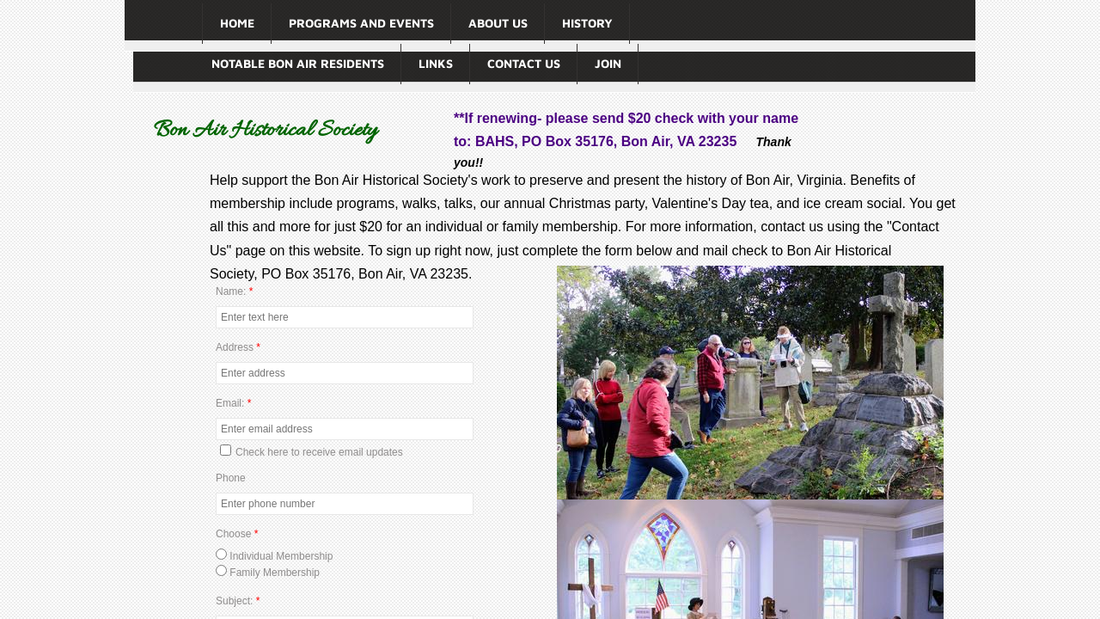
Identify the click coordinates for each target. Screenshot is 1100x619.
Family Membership (268, 573)
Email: (233, 403)
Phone (231, 478)
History (587, 22)
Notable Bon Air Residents (297, 63)
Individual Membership (274, 556)
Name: (234, 291)
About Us (498, 22)
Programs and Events (361, 22)
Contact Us (523, 63)
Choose (237, 534)
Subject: (238, 601)
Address (238, 347)
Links (436, 63)
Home (237, 22)
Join (608, 63)
